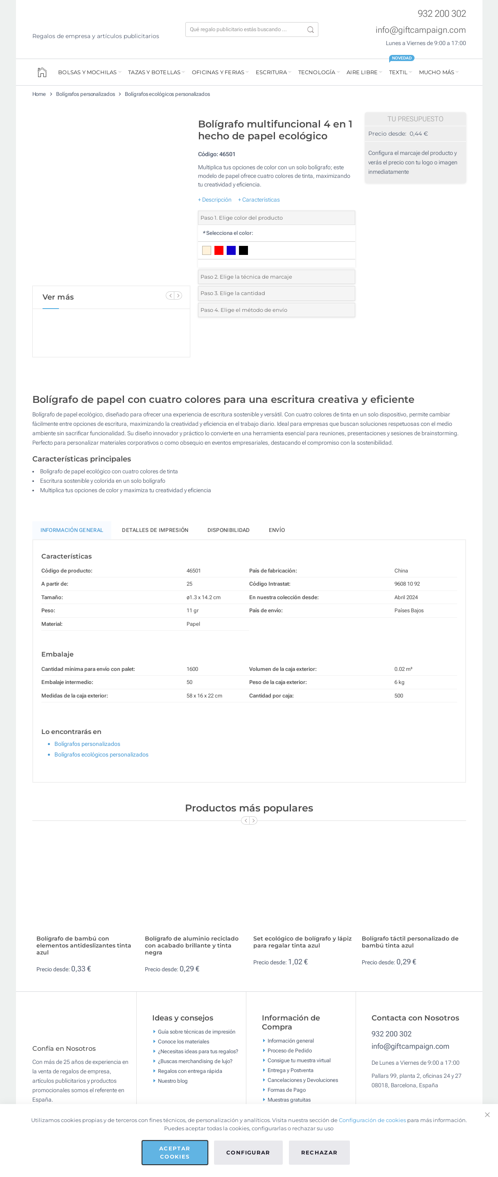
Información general (291, 1040)
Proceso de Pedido (290, 1050)
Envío (277, 530)
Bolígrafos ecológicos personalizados (167, 94)
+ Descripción (215, 199)
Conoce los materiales (183, 1041)
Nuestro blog (173, 1081)
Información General (72, 530)
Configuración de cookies (372, 1120)
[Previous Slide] (170, 295)
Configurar (248, 1152)
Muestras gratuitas (289, 1099)
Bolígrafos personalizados (85, 94)
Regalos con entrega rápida (190, 1071)
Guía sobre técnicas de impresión (196, 1032)
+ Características (259, 199)
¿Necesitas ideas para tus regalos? (198, 1051)
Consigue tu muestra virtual (299, 1060)
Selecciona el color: (227, 233)
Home (39, 94)
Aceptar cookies (174, 1152)
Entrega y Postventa (290, 1070)
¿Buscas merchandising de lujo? (195, 1061)
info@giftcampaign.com (421, 30)
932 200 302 (442, 13)
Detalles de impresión (155, 530)
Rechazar (319, 1152)
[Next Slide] (178, 295)
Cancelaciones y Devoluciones (303, 1080)
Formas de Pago (287, 1089)
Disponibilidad (228, 530)
